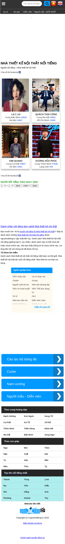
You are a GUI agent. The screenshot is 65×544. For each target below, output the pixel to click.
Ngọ (5, 439)
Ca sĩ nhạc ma (38, 267)
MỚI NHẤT (51, 12)
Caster (16, 271)
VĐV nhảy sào (19, 267)
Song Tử (49, 407)
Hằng (26, 483)
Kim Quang (15, 152)
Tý (4, 451)
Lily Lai (15, 105)
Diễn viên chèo (39, 291)
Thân (47, 439)
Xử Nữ (48, 413)
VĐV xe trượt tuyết (21, 279)
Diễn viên (27, 12)
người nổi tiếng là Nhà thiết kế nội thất (36, 222)
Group (35, 271)
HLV (34, 287)
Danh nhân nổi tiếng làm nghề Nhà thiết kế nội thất (29, 217)
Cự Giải (7, 413)
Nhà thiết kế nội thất (26, 59)
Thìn (26, 457)
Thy (46, 489)
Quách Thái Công (46, 105)
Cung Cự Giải (16, 155)
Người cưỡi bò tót (21, 275)
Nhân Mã (49, 419)
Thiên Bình (8, 419)
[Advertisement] (32, 32)
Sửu (26, 451)
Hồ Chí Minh (46, 111)
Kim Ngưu (29, 407)
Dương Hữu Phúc (46, 152)
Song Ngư (50, 426)
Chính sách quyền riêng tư (32, 528)
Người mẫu (39, 12)
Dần (46, 451)
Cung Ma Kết (46, 108)
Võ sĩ (15, 287)
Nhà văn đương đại (41, 275)
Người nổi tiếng (8, 59)
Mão (5, 457)
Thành (6, 470)
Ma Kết (6, 426)
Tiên (26, 476)
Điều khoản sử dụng (32, 514)
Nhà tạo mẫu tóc (20, 291)
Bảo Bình (28, 426)
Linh (47, 470)
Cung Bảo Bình (15, 108)
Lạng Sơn (46, 158)
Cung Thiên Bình (46, 155)
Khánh (27, 489)
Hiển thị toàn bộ (42, 298)
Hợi (46, 445)
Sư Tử (27, 413)
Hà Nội (15, 111)
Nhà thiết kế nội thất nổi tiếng (30, 226)
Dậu (5, 445)
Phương (7, 489)
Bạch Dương (9, 407)
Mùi (26, 439)
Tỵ (46, 457)
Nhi (5, 483)
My (4, 476)
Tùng (26, 470)
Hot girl (16, 12)
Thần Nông (29, 419)
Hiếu (47, 476)
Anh (47, 483)
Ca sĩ (5, 12)
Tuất (26, 445)
